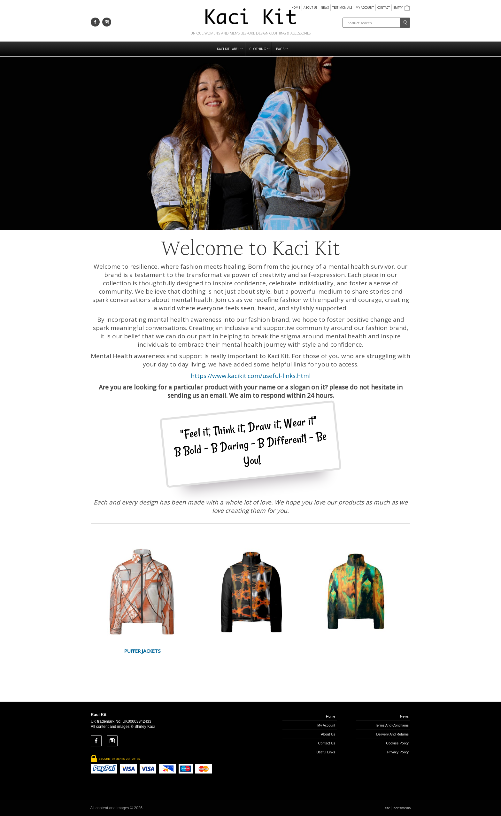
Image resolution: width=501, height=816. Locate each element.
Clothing (259, 49)
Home (295, 7)
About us (310, 7)
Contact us (326, 743)
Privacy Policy (398, 752)
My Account (365, 7)
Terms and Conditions (392, 725)
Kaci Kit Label (230, 49)
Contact (383, 7)
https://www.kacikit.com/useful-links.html (251, 376)
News (325, 7)
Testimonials (342, 7)
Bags (282, 49)
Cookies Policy (397, 743)
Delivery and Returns (392, 734)
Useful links (325, 752)
